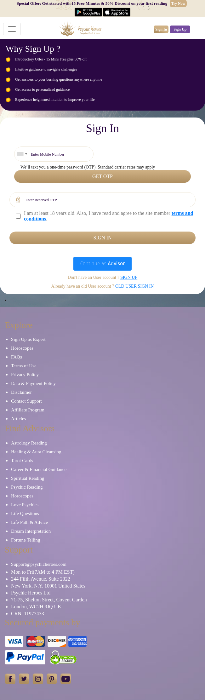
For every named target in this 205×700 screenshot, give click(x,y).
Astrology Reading (29, 442)
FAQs (16, 356)
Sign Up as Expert (28, 339)
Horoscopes (22, 348)
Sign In (161, 29)
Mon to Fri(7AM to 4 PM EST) (43, 572)
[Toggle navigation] (12, 29)
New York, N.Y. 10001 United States (48, 585)
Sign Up (180, 29)
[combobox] (21, 154)
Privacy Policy (25, 374)
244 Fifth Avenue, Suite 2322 (40, 579)
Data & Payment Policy (33, 383)
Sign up (128, 277)
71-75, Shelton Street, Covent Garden (49, 599)
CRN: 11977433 (27, 613)
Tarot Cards (22, 460)
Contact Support (26, 401)
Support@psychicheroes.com (38, 564)
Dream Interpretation (31, 531)
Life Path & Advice (29, 522)
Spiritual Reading (27, 478)
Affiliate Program (27, 409)
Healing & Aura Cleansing (36, 451)
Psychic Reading (27, 487)
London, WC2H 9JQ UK (36, 606)
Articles (18, 418)
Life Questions (25, 513)
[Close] (5, 300)
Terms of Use (24, 365)
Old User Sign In (134, 286)
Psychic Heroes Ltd (30, 592)
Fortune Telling (25, 539)
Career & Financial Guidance (38, 469)
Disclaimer (21, 392)
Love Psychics (24, 504)
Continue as (102, 264)
